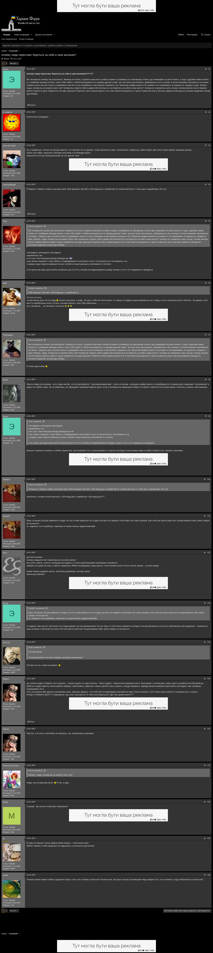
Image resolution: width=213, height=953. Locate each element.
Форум (6, 34)
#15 (208, 679)
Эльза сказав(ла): (35, 226)
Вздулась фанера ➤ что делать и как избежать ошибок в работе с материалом (40, 45)
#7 (209, 335)
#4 (209, 184)
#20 (208, 875)
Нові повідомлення (9, 39)
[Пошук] (206, 34)
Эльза (6, 59)
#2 (209, 112)
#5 (209, 221)
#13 (208, 603)
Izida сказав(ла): (35, 421)
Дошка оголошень (43, 34)
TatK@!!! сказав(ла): (36, 608)
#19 (208, 838)
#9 (209, 416)
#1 (209, 69)
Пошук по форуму (26, 39)
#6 (209, 283)
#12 (208, 552)
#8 (209, 380)
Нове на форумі (21, 34)
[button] (31, 34)
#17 (208, 765)
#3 (209, 145)
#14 (208, 642)
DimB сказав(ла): (35, 647)
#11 (208, 516)
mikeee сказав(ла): (36, 288)
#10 (208, 479)
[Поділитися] (205, 69)
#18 (208, 802)
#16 (208, 729)
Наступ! (13, 63)
